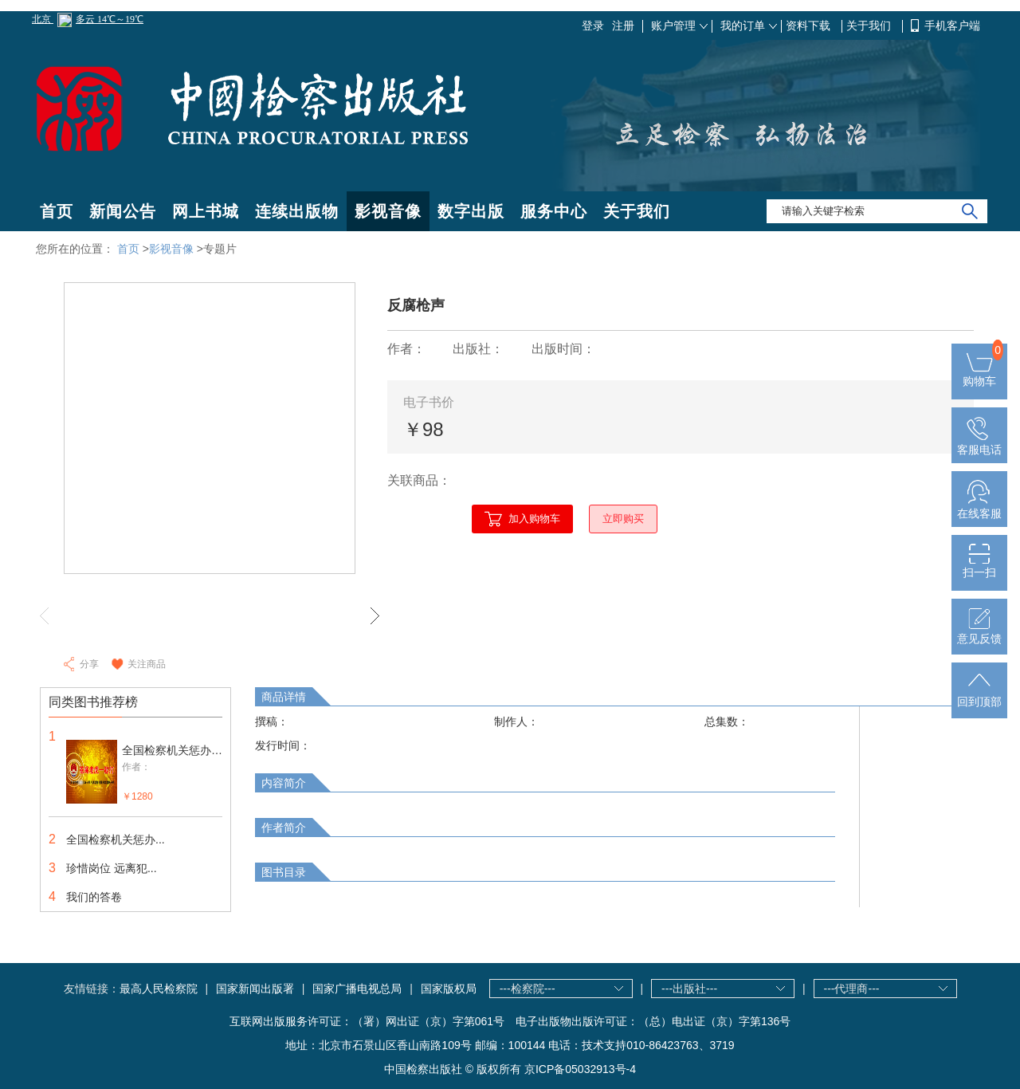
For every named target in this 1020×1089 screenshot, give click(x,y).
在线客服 (979, 507)
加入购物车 (534, 519)
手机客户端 (952, 25)
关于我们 (870, 25)
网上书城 (205, 211)
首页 (56, 211)
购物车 (979, 374)
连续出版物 (297, 211)
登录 (593, 25)
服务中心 (553, 211)
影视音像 (388, 211)
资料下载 (810, 25)
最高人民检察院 (159, 988)
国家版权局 (449, 988)
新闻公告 (122, 211)
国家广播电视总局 (357, 988)
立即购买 (623, 519)
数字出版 (470, 211)
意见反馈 (979, 632)
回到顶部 (979, 695)
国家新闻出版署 (255, 988)
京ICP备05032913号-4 (580, 1069)
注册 (623, 25)
